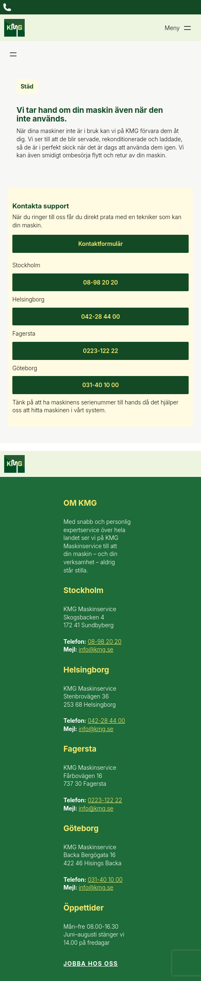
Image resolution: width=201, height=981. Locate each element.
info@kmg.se (96, 649)
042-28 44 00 (100, 316)
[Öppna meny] (7, 7)
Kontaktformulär (100, 243)
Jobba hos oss (90, 963)
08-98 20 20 (100, 282)
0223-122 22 (100, 350)
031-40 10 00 (100, 384)
